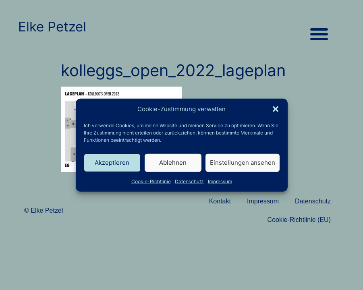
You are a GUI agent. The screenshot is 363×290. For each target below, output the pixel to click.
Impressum (220, 181)
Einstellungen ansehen (242, 162)
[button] (276, 109)
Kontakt (220, 201)
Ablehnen (173, 162)
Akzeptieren (112, 162)
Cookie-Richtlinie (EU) (299, 219)
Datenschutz (189, 181)
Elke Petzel (52, 27)
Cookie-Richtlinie (151, 181)
